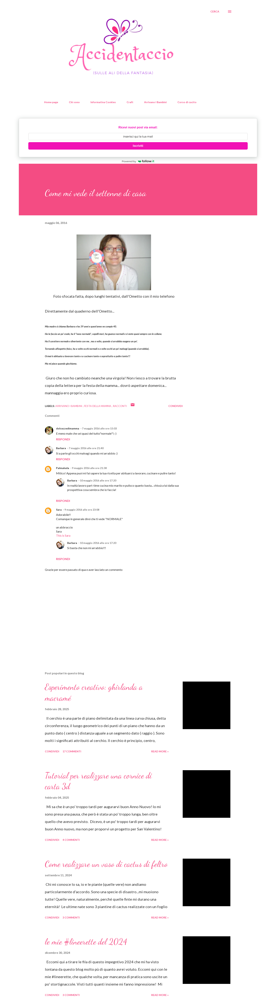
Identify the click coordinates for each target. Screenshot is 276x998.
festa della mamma (98, 405)
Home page (51, 102)
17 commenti (72, 751)
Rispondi (63, 439)
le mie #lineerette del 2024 (86, 942)
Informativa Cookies (103, 102)
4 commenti (71, 839)
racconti (120, 405)
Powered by (138, 161)
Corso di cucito (186, 102)
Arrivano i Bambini (155, 102)
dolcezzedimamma (67, 428)
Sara (59, 509)
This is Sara (63, 535)
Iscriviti (138, 145)
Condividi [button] (175, 405)
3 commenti (71, 917)
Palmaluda (62, 468)
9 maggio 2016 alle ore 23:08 (81, 509)
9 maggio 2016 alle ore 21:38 (89, 468)
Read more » (160, 751)
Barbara (61, 448)
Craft (130, 102)
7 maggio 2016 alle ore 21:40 (86, 448)
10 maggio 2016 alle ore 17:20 (98, 480)
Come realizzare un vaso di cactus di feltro (106, 864)
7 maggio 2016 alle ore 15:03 (99, 428)
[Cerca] (214, 11)
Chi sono (74, 102)
